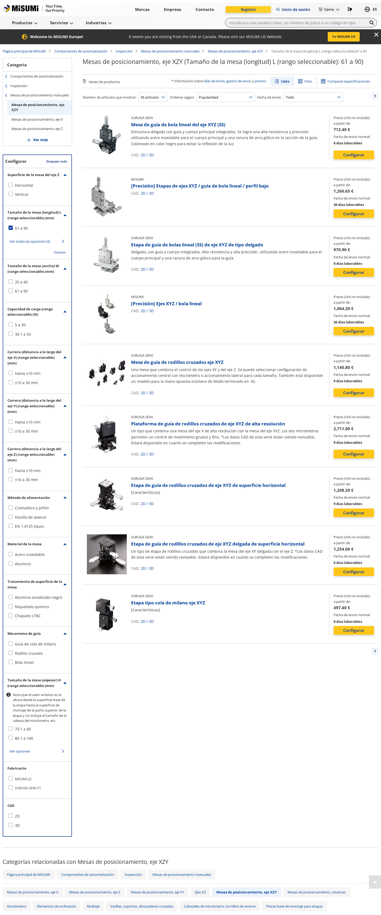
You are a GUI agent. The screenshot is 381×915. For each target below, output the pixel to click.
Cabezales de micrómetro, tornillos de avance (220, 906)
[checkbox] (37, 185)
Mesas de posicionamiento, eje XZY (235, 51)
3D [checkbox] (17, 825)
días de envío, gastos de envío (227, 81)
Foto (308, 81)
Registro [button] (248, 9)
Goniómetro (16, 906)
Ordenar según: (182, 97)
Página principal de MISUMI (24, 51)
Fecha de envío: (269, 97)
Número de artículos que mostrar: (109, 97)
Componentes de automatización (80, 51)
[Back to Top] (375, 882)
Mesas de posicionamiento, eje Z (37, 128)
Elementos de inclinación (56, 906)
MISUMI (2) (23, 779)
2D (143, 154)
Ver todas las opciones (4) (30, 241)
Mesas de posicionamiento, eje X (37, 119)
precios (260, 81)
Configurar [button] (353, 154)
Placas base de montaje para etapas (294, 906)
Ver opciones (20, 751)
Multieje (93, 906)
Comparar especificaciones (348, 81)
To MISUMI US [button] (343, 36)
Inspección (124, 51)
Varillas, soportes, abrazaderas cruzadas (141, 906)
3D (151, 154)
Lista (285, 81)
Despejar (60, 252)
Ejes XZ (200, 892)
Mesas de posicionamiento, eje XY (157, 892)
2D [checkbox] (17, 816)
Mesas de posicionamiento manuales (170, 51)
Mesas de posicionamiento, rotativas (316, 892)
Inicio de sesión (292, 9)
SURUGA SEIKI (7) (28, 788)
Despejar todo (56, 161)
